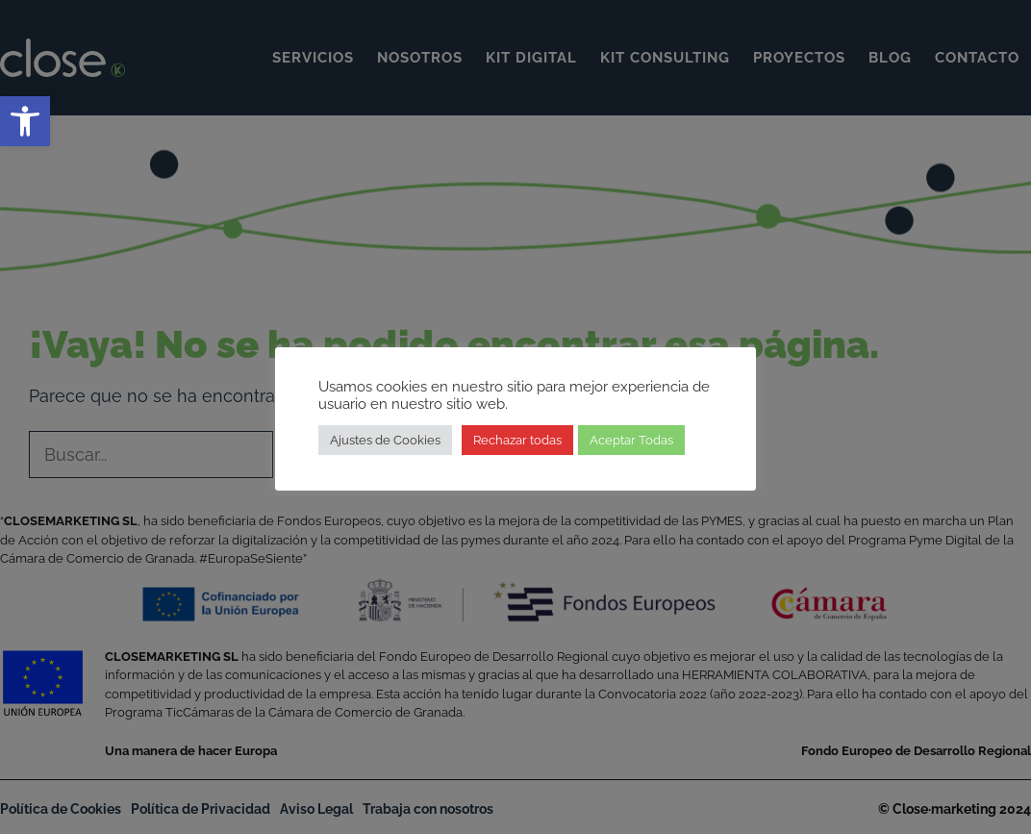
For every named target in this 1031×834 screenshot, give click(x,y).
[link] (25, 121)
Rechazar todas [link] (517, 440)
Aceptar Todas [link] (631, 440)
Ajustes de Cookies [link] (385, 440)
